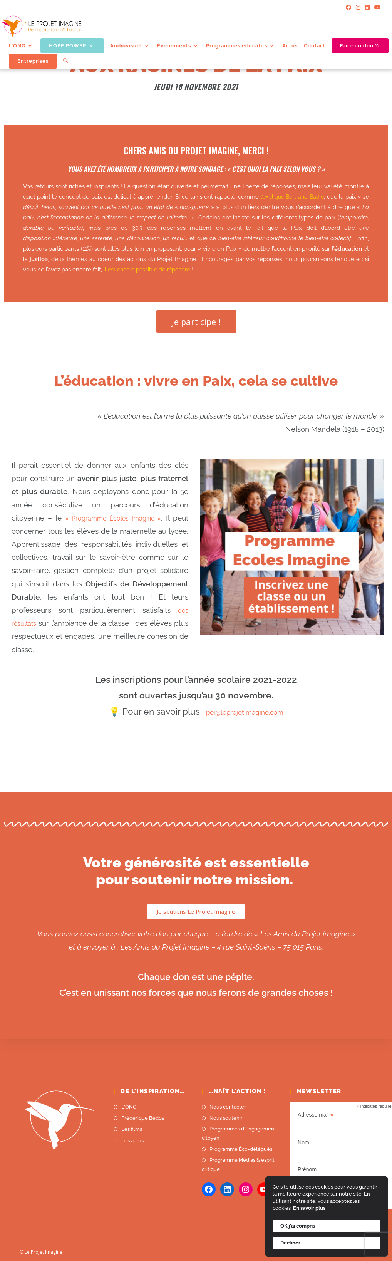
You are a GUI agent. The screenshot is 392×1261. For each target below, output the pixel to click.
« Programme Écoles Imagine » (122, 518)
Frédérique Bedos (142, 1118)
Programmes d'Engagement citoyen (239, 1133)
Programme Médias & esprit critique (238, 1164)
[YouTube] (376, 8)
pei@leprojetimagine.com (244, 711)
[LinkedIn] (367, 8)
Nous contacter (227, 1107)
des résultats (65, 623)
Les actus (132, 1141)
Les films (131, 1129)
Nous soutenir (226, 1118)
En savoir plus (309, 1208)
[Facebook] (348, 8)
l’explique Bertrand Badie (291, 196)
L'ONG (128, 1107)
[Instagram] (358, 8)
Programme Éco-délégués (240, 1149)
